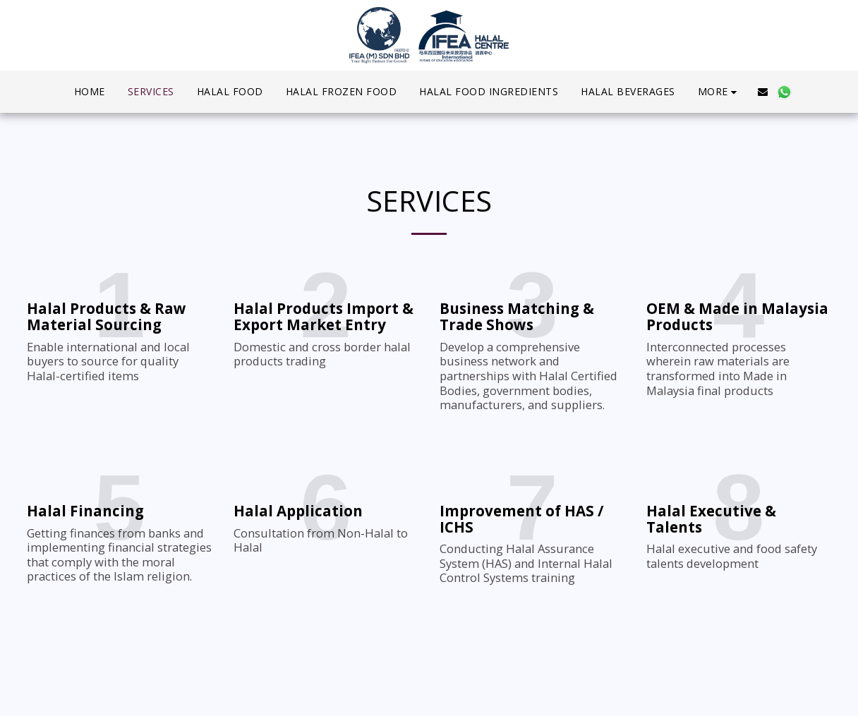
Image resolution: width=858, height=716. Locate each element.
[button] (763, 92)
